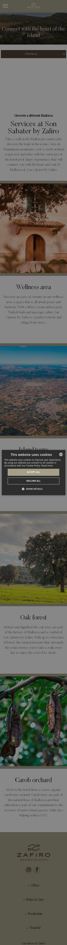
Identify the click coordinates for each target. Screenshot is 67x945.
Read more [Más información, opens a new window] (47, 465)
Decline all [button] (33, 480)
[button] (33, 489)
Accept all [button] (33, 472)
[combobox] (61, 454)
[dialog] (33, 472)
